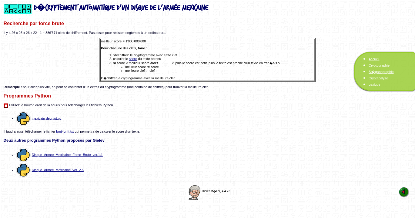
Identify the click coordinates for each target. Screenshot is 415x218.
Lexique (374, 84)
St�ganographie (381, 72)
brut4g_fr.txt (65, 131)
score (133, 59)
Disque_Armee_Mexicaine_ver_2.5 (58, 170)
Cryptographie (379, 65)
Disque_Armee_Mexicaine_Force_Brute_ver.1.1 (67, 155)
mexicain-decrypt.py (47, 118)
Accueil (374, 59)
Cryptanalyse (378, 78)
